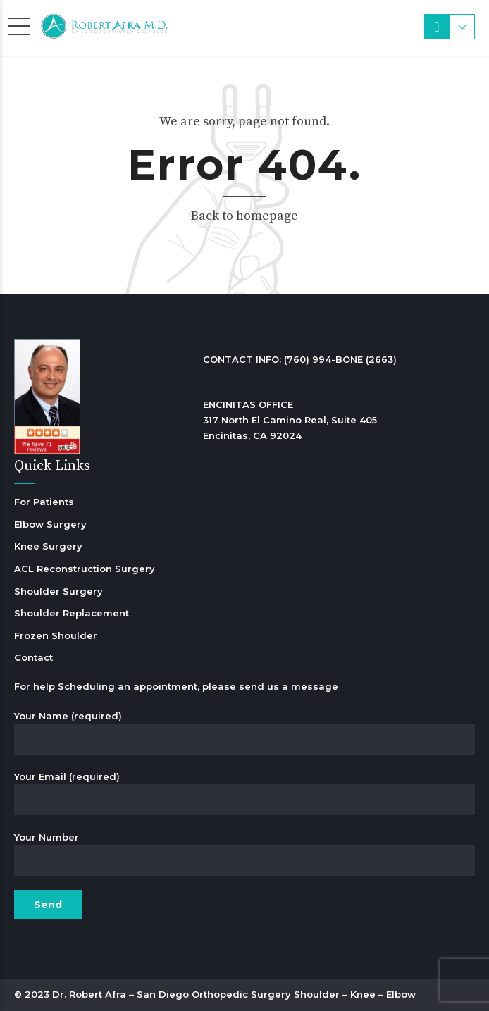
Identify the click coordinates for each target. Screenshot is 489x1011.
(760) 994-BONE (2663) (340, 359)
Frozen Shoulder (55, 635)
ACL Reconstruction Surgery (84, 568)
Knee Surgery (48, 546)
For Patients (44, 501)
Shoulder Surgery (58, 591)
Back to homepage (244, 216)
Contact (33, 657)
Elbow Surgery (50, 524)
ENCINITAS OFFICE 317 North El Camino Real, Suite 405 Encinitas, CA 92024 (290, 420)
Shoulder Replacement (71, 613)
